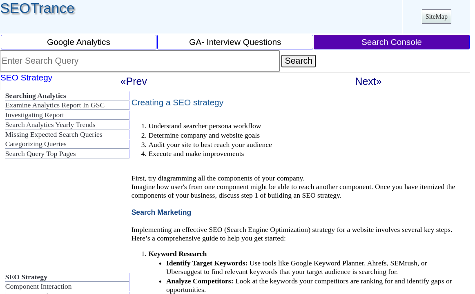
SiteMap (437, 16)
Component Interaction (38, 286)
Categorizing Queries (36, 144)
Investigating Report (34, 115)
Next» (368, 81)
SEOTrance (37, 8)
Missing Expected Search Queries (54, 134)
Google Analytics (78, 42)
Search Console (391, 42)
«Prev (133, 81)
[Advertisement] (65, 219)
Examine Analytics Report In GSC (55, 105)
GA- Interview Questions (235, 42)
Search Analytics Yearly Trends (50, 124)
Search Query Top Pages (40, 153)
